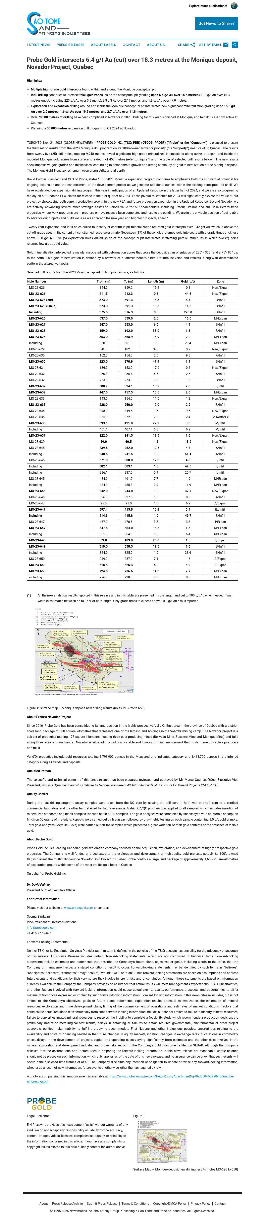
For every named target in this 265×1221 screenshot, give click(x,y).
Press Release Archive (67, 1203)
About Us (156, 45)
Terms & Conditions (135, 1203)
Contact (131, 45)
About (43, 1203)
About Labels (103, 45)
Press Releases (70, 45)
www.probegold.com (78, 908)
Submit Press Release (102, 1203)
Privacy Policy (200, 1203)
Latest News (38, 45)
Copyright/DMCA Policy (169, 1203)
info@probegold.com (41, 928)
